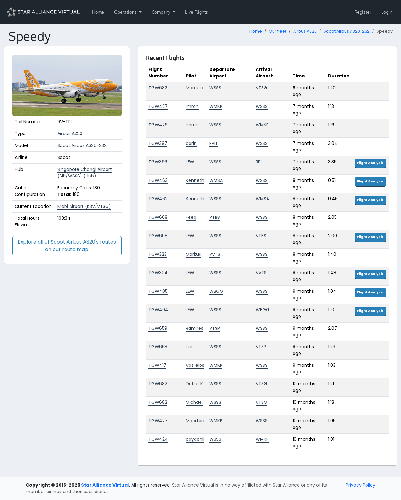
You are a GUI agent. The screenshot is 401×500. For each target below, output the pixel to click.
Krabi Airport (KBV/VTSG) (84, 206)
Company (162, 12)
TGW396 (157, 162)
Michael (194, 402)
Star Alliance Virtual (105, 485)
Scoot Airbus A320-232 (347, 31)
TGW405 (158, 291)
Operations (126, 12)
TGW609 (158, 217)
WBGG (216, 291)
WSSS (215, 88)
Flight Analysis (370, 163)
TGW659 (157, 328)
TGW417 (157, 365)
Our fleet (277, 31)
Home (98, 12)
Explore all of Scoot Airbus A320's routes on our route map (67, 245)
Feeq (191, 217)
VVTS (214, 254)
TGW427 (158, 106)
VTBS (214, 217)
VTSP (214, 328)
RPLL (213, 143)
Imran (192, 106)
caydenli (195, 439)
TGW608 (158, 236)
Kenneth (195, 180)
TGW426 (158, 125)
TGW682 (157, 88)
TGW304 (158, 273)
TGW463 (158, 180)
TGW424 (158, 439)
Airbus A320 (305, 31)
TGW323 (157, 254)
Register (362, 12)
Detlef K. (195, 384)
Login (386, 12)
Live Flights (196, 12)
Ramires (194, 328)
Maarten (195, 421)
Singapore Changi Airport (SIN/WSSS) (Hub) (84, 172)
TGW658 (157, 347)
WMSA (216, 180)
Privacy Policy (360, 485)
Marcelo (194, 88)
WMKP (215, 106)
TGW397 (157, 143)
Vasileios (195, 365)
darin (191, 143)
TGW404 (158, 310)
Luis (190, 347)
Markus (193, 254)
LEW (190, 162)
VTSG (261, 88)
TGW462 (158, 199)
